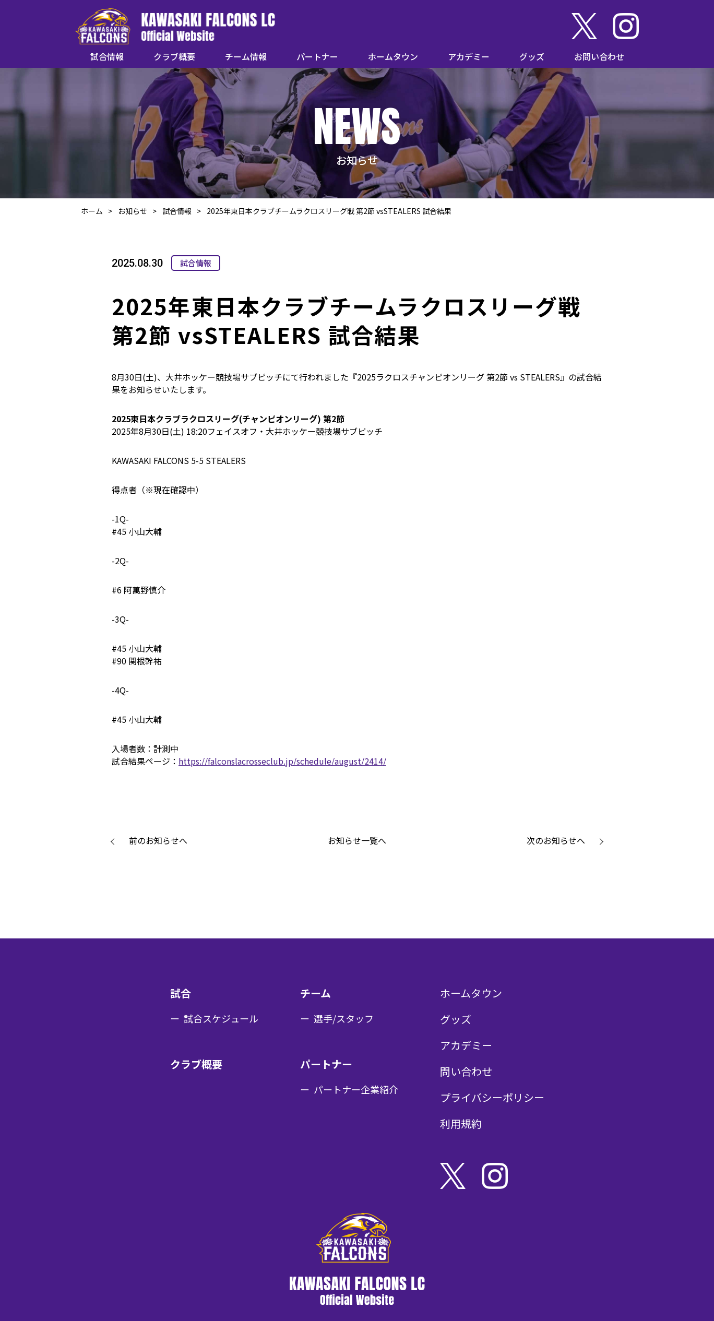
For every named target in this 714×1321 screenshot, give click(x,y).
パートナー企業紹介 (356, 1089)
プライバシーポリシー (492, 1097)
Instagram (626, 26)
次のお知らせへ (556, 840)
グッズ (531, 56)
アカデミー (469, 56)
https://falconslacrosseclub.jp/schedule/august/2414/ (282, 761)
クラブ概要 (174, 56)
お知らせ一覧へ (357, 840)
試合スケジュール (221, 1018)
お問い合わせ (599, 56)
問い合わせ (466, 1071)
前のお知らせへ (158, 840)
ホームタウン (393, 56)
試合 (180, 993)
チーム (315, 993)
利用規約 (461, 1123)
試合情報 (107, 56)
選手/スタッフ (344, 1018)
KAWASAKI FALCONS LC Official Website (175, 26)
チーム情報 (246, 56)
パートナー (317, 56)
